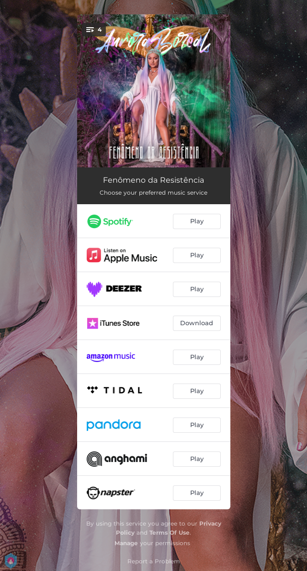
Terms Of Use (169, 532)
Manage (126, 543)
